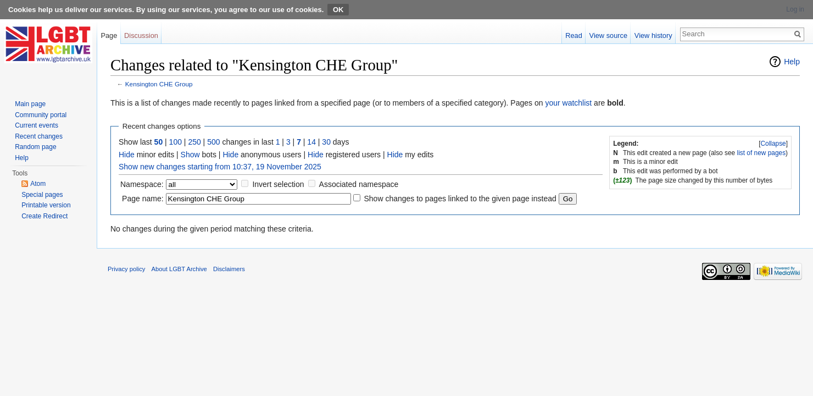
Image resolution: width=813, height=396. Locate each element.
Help (792, 61)
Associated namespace (359, 184)
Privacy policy (126, 269)
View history (653, 35)
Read (573, 35)
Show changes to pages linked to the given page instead (460, 198)
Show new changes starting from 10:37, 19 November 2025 (220, 166)
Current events (36, 125)
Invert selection (278, 184)
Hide (127, 154)
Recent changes (39, 136)
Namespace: (142, 184)
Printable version (45, 205)
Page (109, 35)
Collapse (773, 143)
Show (190, 154)
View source (608, 35)
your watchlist (568, 102)
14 (311, 142)
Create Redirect (44, 216)
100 (175, 142)
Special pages (42, 195)
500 (213, 142)
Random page (35, 147)
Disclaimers (229, 269)
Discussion (141, 35)
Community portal (40, 115)
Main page (30, 104)
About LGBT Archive (179, 269)
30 (326, 142)
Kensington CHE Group (159, 83)
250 (194, 142)
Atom (38, 184)
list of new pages (761, 153)
